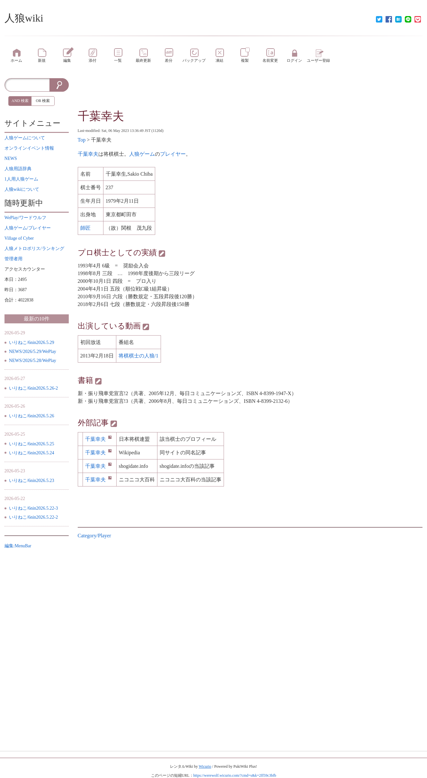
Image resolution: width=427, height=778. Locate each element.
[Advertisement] (250, 92)
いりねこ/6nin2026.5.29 (31, 342)
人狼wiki (23, 18)
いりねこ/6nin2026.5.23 (31, 480)
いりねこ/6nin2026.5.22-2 (33, 517)
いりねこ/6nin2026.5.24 (31, 452)
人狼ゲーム (142, 154)
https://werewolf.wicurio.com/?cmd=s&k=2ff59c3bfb (234, 775)
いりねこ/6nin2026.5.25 (31, 443)
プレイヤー (173, 154)
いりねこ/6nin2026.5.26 (31, 415)
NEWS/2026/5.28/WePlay (32, 360)
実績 (149, 252)
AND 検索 (20, 100)
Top (82, 140)
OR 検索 (43, 100)
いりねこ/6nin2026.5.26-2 (33, 388)
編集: (17, 545)
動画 (133, 326)
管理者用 (13, 258)
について (24, 137)
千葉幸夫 (101, 116)
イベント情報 (29, 148)
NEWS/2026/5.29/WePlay (32, 351)
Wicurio (205, 766)
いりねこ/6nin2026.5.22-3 (33, 508)
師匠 (85, 228)
